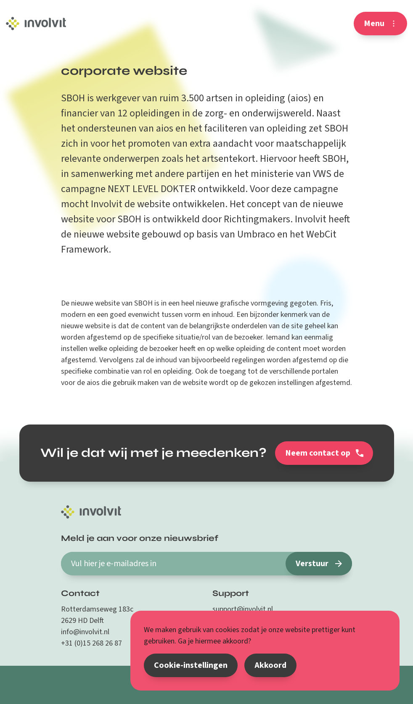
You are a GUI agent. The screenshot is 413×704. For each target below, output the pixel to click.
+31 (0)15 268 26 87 (91, 643)
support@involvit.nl (242, 609)
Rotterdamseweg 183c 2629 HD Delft (97, 615)
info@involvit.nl (85, 632)
